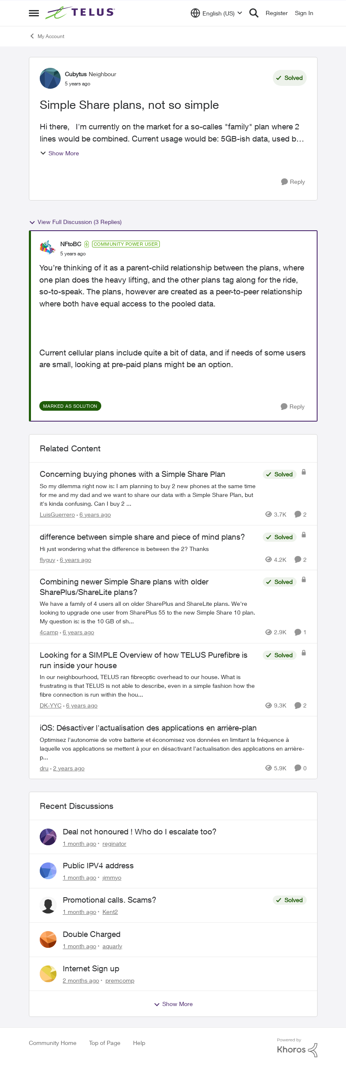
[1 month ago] (79, 843)
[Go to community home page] (81, 13)
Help (139, 1042)
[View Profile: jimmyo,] (48, 870)
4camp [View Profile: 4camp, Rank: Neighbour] (49, 632)
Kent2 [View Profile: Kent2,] (110, 911)
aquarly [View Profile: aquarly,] (112, 946)
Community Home (53, 1042)
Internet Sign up (91, 968)
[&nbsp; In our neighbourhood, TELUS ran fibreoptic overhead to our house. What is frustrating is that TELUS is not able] (149, 685)
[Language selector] (216, 13)
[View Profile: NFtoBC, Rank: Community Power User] (47, 248)
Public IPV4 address (98, 865)
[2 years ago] (67, 768)
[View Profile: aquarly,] (48, 939)
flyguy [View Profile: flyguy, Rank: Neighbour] (47, 559)
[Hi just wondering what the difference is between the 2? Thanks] (149, 548)
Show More (59, 153)
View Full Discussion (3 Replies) (75, 222)
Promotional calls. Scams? (109, 899)
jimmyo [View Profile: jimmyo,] (112, 877)
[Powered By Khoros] (297, 1048)
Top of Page (104, 1042)
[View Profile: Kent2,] (48, 905)
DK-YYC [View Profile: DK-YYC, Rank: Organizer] (51, 705)
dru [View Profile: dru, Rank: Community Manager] (44, 768)
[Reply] (293, 182)
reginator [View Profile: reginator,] (114, 843)
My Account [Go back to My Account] (46, 36)
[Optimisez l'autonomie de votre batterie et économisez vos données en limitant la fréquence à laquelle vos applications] (173, 748)
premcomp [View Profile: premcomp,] (119, 979)
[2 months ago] (81, 979)
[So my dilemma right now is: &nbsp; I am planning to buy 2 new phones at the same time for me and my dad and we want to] (149, 494)
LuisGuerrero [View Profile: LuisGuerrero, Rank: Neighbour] (57, 514)
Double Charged (91, 934)
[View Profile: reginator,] (48, 837)
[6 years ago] (94, 514)
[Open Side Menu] (34, 13)
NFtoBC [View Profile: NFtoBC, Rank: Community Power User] (70, 243)
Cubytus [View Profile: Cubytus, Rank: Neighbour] (76, 73)
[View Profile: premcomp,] (48, 973)
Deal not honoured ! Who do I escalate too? (140, 831)
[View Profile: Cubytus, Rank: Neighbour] (50, 78)
